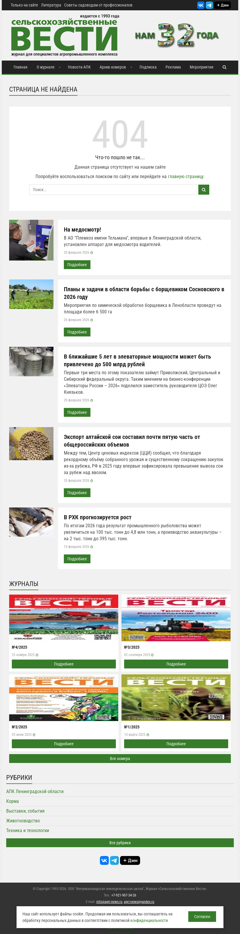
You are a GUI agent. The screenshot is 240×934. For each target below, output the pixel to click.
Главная (20, 67)
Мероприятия (201, 67)
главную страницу (185, 176)
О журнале (46, 67)
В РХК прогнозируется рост (98, 517)
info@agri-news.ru (109, 902)
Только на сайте (24, 5)
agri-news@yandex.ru (139, 902)
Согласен (202, 916)
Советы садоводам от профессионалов (98, 5)
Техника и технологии (27, 830)
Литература (51, 5)
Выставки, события (25, 811)
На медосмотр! (82, 229)
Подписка (148, 67)
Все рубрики (120, 842)
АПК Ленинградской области (35, 791)
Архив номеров (113, 67)
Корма (12, 801)
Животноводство (23, 821)
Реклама (173, 67)
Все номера (120, 758)
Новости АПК (79, 67)
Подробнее (77, 264)
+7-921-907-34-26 (123, 895)
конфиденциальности (149, 920)
